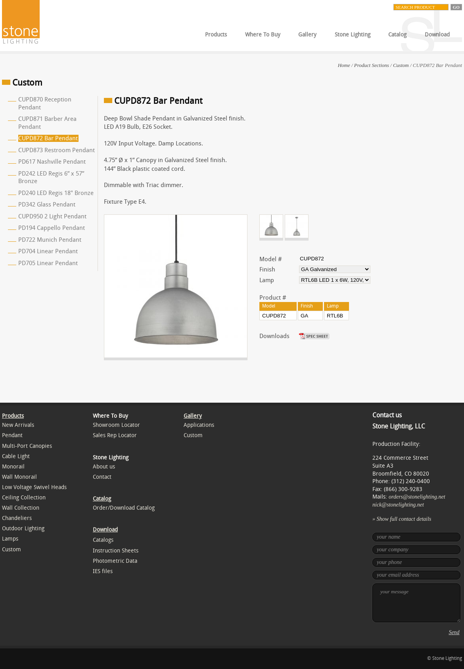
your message (416, 602)
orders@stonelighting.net (417, 497)
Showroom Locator (116, 425)
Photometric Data (115, 561)
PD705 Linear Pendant (48, 263)
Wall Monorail (19, 477)
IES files (103, 571)
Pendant (12, 435)
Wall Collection (20, 508)
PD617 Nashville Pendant (52, 161)
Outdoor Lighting (23, 528)
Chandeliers (17, 518)
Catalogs (103, 540)
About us (104, 466)
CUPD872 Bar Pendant (48, 138)
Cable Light (16, 456)
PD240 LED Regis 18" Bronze (56, 193)
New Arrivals (18, 425)
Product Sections (371, 65)
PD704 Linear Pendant (48, 251)
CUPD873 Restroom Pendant (56, 150)
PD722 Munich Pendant (49, 239)
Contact (102, 477)
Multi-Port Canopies (27, 446)
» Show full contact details (401, 519)
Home (344, 65)
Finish (267, 269)
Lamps (10, 538)
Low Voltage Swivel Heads (34, 487)
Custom (401, 65)
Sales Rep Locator (115, 435)
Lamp (266, 280)
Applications (199, 425)
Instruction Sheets (115, 550)
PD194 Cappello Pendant (51, 227)
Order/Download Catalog (124, 508)
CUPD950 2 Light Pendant (52, 216)
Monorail (13, 466)
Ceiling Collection (24, 497)
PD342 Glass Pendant (46, 204)
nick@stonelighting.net (398, 505)
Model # (270, 259)
